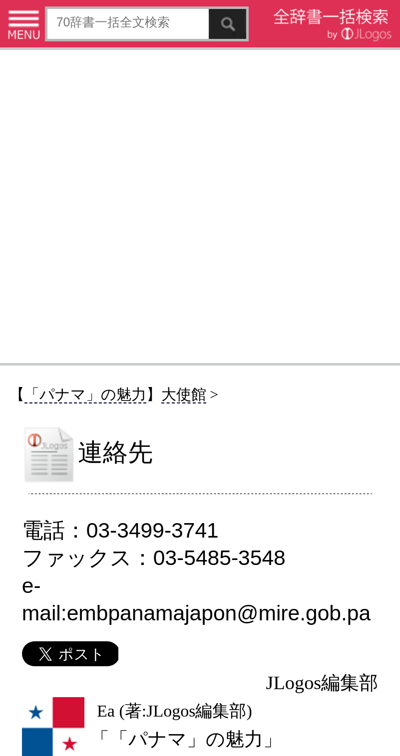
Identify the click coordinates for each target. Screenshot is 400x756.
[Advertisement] (200, 206)
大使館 (183, 394)
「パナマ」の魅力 (85, 394)
